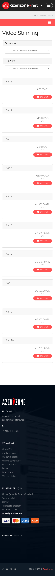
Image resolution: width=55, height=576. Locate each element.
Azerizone (47, 569)
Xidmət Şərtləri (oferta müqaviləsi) (17, 494)
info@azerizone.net (11, 416)
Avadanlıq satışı (9, 453)
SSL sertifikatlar (9, 476)
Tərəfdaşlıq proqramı (12, 505)
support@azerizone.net (13, 419)
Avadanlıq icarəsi (10, 456)
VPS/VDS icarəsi (9, 464)
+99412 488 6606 (10, 431)
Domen (5, 468)
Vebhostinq (7, 472)
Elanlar (5, 501)
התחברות (43, 15)
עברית (35, 15)
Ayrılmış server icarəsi (12, 460)
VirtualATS (7, 449)
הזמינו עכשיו (42, 97)
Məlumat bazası (9, 509)
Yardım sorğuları (9, 498)
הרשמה (50, 15)
